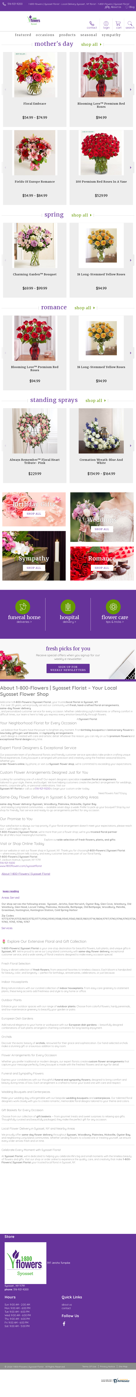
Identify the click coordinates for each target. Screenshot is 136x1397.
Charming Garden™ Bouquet (35, 274)
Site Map (123, 1366)
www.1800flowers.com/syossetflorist (21, 866)
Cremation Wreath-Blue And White (101, 461)
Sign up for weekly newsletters (68, 668)
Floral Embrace (34, 103)
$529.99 (101, 195)
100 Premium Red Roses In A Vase (101, 181)
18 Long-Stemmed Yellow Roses (101, 274)
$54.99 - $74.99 (34, 117)
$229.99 (34, 473)
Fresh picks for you (68, 653)
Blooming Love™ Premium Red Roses (101, 105)
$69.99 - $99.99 (35, 288)
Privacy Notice (107, 1366)
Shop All (89, 44)
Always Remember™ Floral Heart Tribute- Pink (35, 461)
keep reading (11, 891)
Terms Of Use (89, 1366)
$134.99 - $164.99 (101, 473)
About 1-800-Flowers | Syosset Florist (26, 874)
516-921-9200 (15, 3)
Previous (5, 89)
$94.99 (101, 117)
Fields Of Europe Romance (35, 181)
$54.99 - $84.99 (34, 195)
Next (131, 89)
